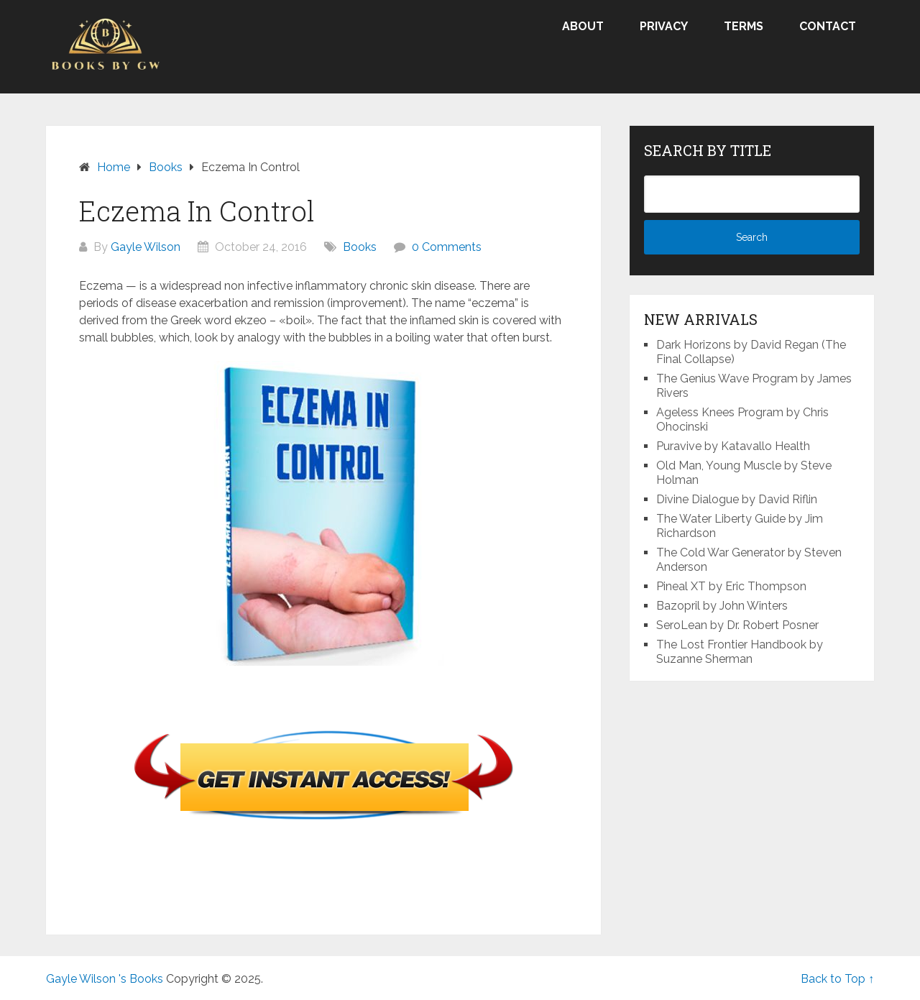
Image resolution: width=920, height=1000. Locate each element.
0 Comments (447, 247)
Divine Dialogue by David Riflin (736, 499)
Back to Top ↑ (837, 979)
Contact (827, 26)
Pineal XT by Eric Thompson (731, 586)
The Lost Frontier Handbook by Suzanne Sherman (739, 652)
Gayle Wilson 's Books (104, 979)
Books (360, 247)
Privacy (664, 26)
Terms (743, 26)
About (583, 26)
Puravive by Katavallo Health (733, 446)
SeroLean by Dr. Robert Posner (737, 625)
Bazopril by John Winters (722, 606)
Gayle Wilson (145, 247)
